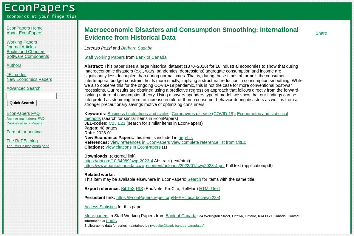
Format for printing (24, 131)
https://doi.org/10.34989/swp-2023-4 (118, 160)
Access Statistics (100, 206)
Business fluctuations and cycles (138, 113)
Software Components (28, 56)
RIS (139, 188)
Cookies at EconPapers (24, 123)
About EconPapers (24, 32)
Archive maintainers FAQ (25, 118)
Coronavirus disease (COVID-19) (203, 113)
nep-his (186, 137)
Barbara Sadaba (136, 48)
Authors (14, 65)
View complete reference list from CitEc (208, 142)
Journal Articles (21, 46)
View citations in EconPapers (132, 147)
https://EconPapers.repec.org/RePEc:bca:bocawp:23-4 (168, 197)
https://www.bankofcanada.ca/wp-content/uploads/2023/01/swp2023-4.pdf (154, 165)
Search (194, 179)
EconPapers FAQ (23, 113)
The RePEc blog (22, 140)
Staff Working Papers (104, 57)
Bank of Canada (151, 57)
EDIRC (111, 221)
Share (321, 33)
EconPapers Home (25, 28)
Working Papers (22, 42)
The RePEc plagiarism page (28, 146)
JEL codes (17, 74)
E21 (122, 123)
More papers (96, 215)
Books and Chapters (26, 51)
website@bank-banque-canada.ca (177, 225)
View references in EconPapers (140, 142)
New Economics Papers (29, 79)
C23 (113, 123)
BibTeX (128, 188)
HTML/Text (209, 188)
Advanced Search (24, 88)
